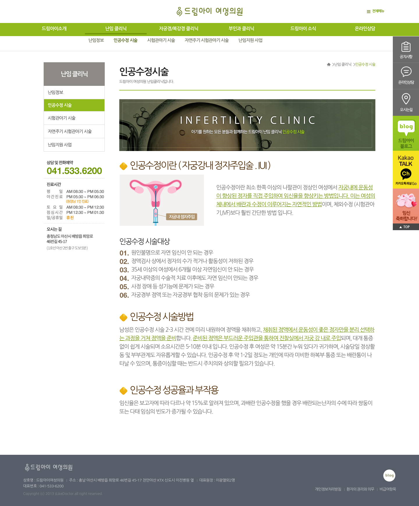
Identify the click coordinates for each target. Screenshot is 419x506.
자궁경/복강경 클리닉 (178, 28)
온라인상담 (365, 28)
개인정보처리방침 (328, 489)
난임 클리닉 (116, 28)
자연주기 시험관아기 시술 (207, 40)
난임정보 (96, 40)
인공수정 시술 (125, 40)
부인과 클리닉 (241, 28)
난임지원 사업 (250, 40)
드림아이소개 (54, 28)
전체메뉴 (378, 11)
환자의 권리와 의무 (360, 489)
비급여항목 (387, 489)
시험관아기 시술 (161, 40)
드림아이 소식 (303, 28)
